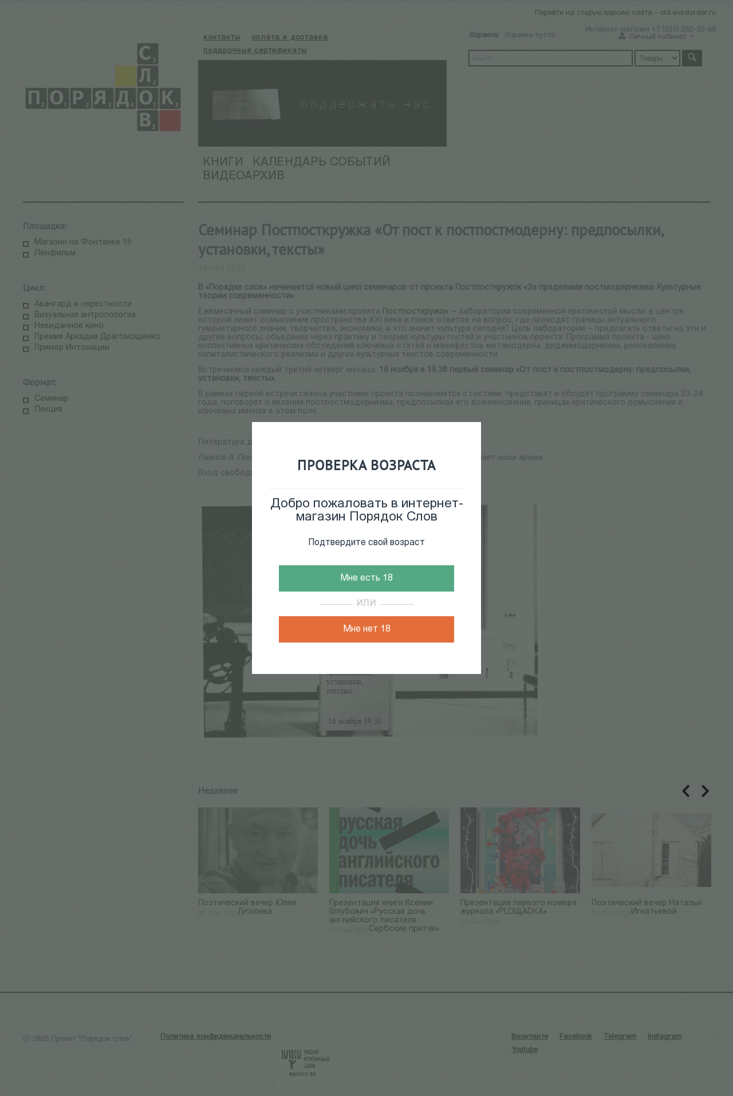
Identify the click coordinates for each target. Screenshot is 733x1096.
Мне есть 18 (366, 578)
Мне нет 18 (367, 629)
